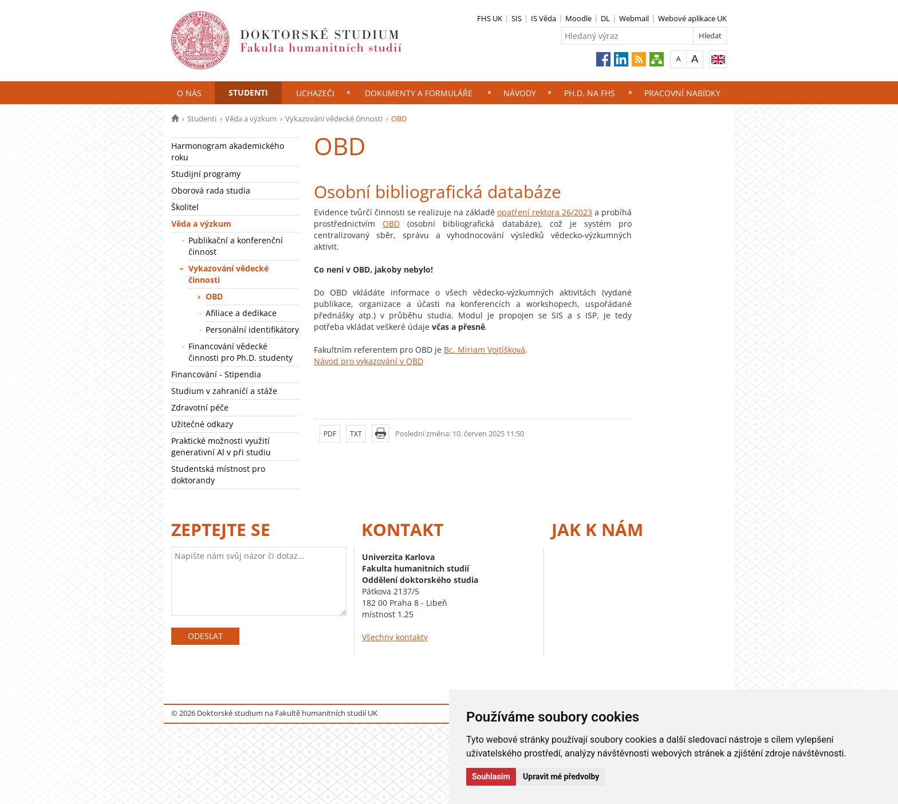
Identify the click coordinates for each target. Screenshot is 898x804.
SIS (516, 18)
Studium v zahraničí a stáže (224, 390)
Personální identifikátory (252, 329)
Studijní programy (206, 173)
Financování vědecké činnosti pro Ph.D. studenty (240, 352)
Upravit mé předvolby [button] (561, 776)
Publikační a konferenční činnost (235, 246)
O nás (189, 93)
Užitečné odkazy (202, 424)
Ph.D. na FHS (589, 93)
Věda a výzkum (251, 118)
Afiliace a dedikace (241, 313)
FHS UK (489, 18)
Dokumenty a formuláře (418, 93)
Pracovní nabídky (682, 93)
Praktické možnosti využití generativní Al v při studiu (221, 446)
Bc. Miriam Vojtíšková (484, 349)
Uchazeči (315, 93)
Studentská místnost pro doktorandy (218, 474)
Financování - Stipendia (216, 374)
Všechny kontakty (395, 637)
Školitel (185, 207)
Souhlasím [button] (491, 776)
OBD (214, 296)
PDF (330, 434)
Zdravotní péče (200, 407)
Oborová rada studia (210, 190)
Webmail (634, 18)
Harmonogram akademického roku (227, 151)
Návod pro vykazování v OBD (368, 361)
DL (605, 18)
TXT (356, 434)
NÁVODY (519, 93)
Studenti (248, 92)
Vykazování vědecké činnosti (334, 118)
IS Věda (543, 18)
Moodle (578, 18)
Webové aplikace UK (692, 18)
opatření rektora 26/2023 (544, 212)
